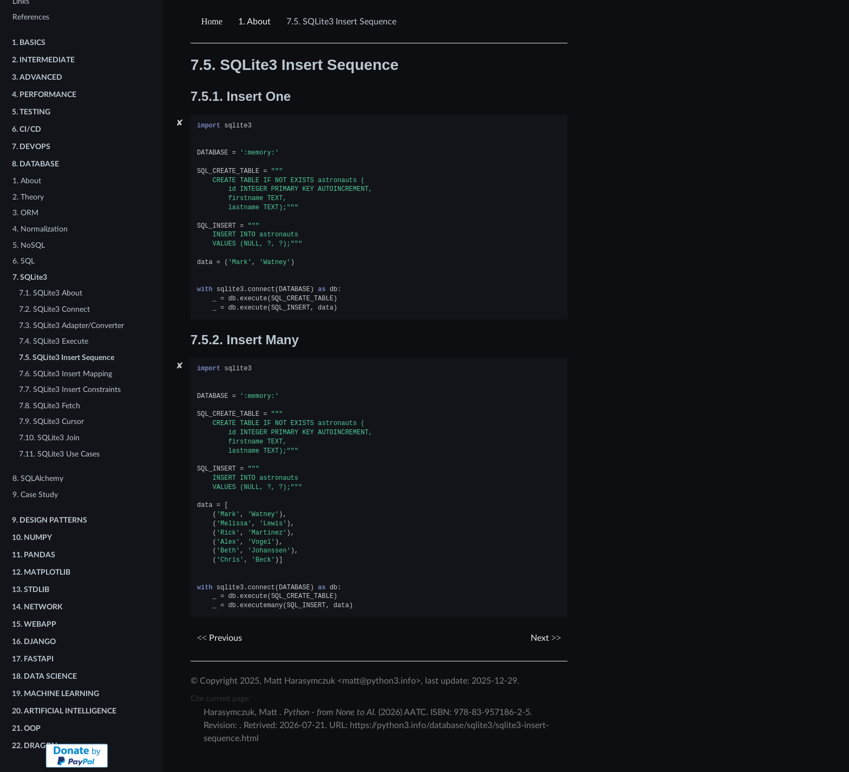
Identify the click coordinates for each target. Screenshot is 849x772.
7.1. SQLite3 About (50, 293)
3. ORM (25, 213)
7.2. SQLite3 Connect (54, 309)
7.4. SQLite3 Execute (53, 341)
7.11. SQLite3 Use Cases (59, 454)
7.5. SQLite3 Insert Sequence (66, 357)
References (30, 17)
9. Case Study (35, 495)
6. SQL (23, 261)
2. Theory (28, 197)
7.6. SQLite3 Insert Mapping (65, 374)
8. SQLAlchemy (37, 478)
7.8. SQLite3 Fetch (49, 406)
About (254, 21)
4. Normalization (40, 229)
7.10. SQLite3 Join (49, 438)
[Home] (213, 22)
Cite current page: (220, 698)
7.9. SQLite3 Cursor (51, 421)
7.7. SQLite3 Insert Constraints (70, 389)
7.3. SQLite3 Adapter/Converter (71, 325)
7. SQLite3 (29, 277)
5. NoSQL (28, 245)
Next (546, 638)
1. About (26, 181)
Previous (219, 638)
